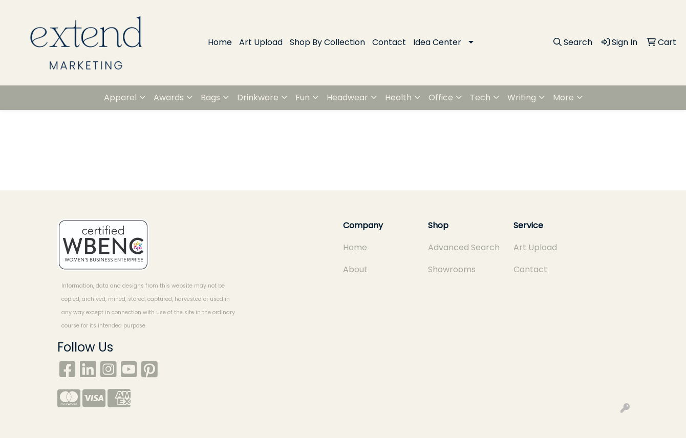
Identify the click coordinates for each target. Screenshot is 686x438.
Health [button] (398, 97)
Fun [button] (302, 97)
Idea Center (437, 42)
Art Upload (261, 42)
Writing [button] (521, 97)
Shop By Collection (327, 42)
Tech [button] (480, 97)
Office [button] (440, 97)
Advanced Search (464, 247)
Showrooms (452, 269)
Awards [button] (169, 97)
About (355, 269)
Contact (389, 42)
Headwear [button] (347, 97)
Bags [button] (210, 97)
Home (220, 42)
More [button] (563, 97)
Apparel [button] (120, 97)
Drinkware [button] (257, 97)
